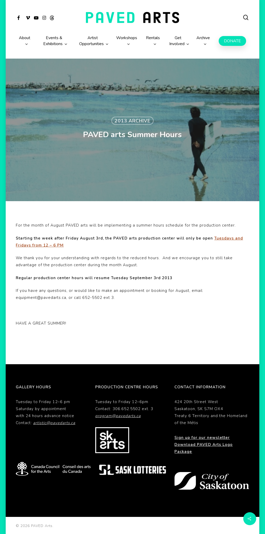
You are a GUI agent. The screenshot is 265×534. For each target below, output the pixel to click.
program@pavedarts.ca (118, 415)
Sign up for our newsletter (202, 437)
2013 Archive (132, 121)
